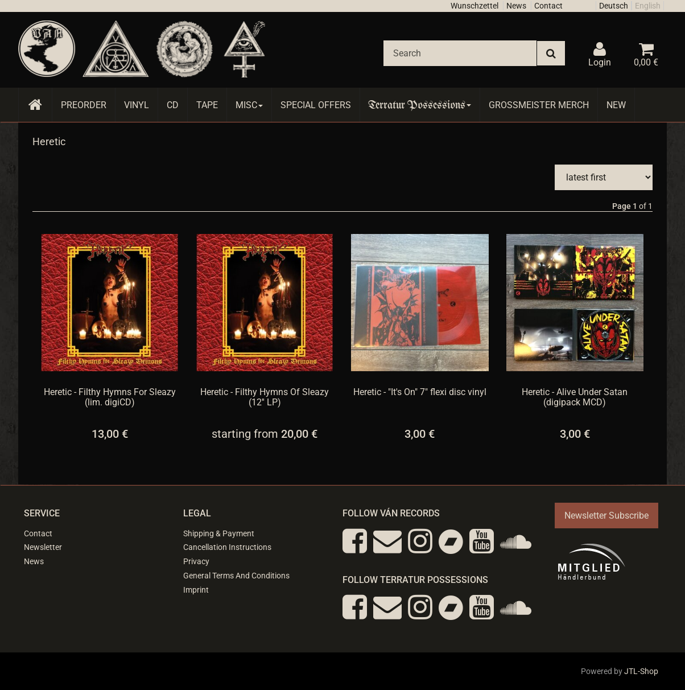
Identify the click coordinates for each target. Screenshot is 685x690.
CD (173, 105)
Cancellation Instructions (227, 547)
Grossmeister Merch (539, 105)
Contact (548, 5)
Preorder (83, 105)
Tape (207, 105)
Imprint (196, 589)
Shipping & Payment (218, 533)
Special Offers (315, 105)
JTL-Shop (641, 671)
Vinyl (136, 105)
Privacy (196, 561)
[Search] (460, 53)
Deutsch (613, 5)
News (516, 5)
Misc (249, 105)
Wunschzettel (474, 5)
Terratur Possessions (420, 105)
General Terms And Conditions (236, 575)
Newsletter (43, 547)
